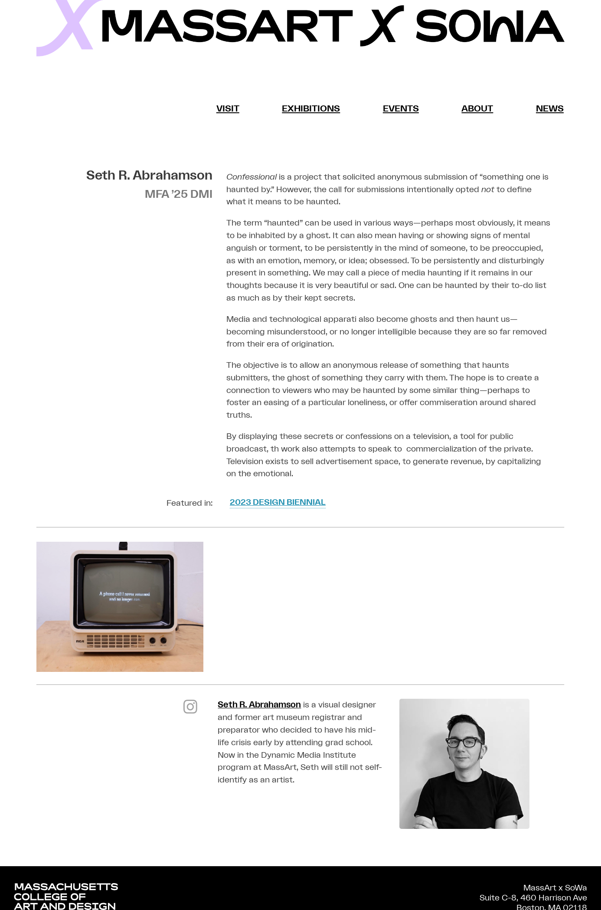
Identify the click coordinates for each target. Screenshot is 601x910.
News (549, 108)
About (477, 108)
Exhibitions (311, 108)
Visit (228, 108)
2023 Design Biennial (278, 502)
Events (400, 108)
